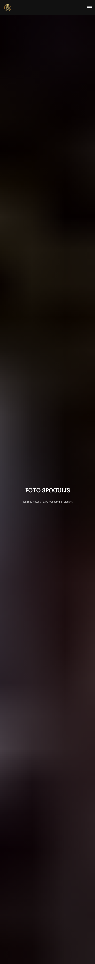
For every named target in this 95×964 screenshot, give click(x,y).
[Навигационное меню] (89, 7)
